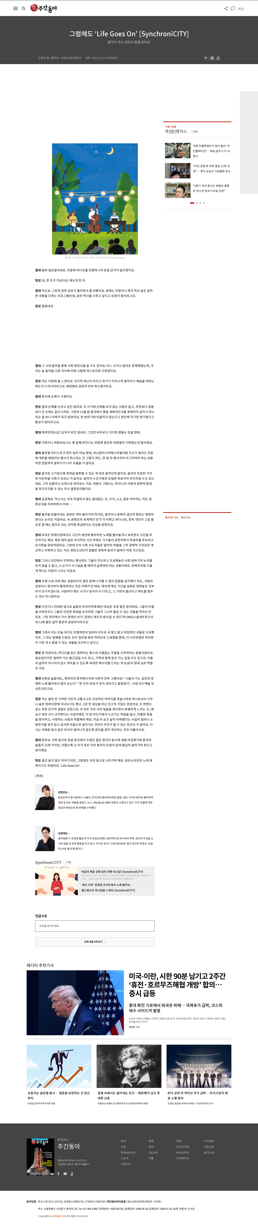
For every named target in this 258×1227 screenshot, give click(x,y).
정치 (123, 1141)
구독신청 (209, 1147)
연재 (178, 1141)
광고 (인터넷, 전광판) (60, 1201)
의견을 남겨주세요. (49, 926)
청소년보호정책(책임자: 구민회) (144, 1201)
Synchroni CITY (48, 862)
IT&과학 (153, 1152)
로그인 (240, 9)
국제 (151, 1147)
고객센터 (89, 1201)
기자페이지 (182, 1158)
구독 (69, 862)
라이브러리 (182, 1152)
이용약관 (100, 1201)
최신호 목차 (183, 1147)
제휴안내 (78, 1201)
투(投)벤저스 (176, 131)
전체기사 (126, 1164)
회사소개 (42, 1201)
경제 (151, 1141)
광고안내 (209, 1152)
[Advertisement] (86, 335)
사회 (123, 1147)
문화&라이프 (128, 1152)
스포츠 (124, 1158)
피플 (151, 1158)
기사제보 (209, 1141)
